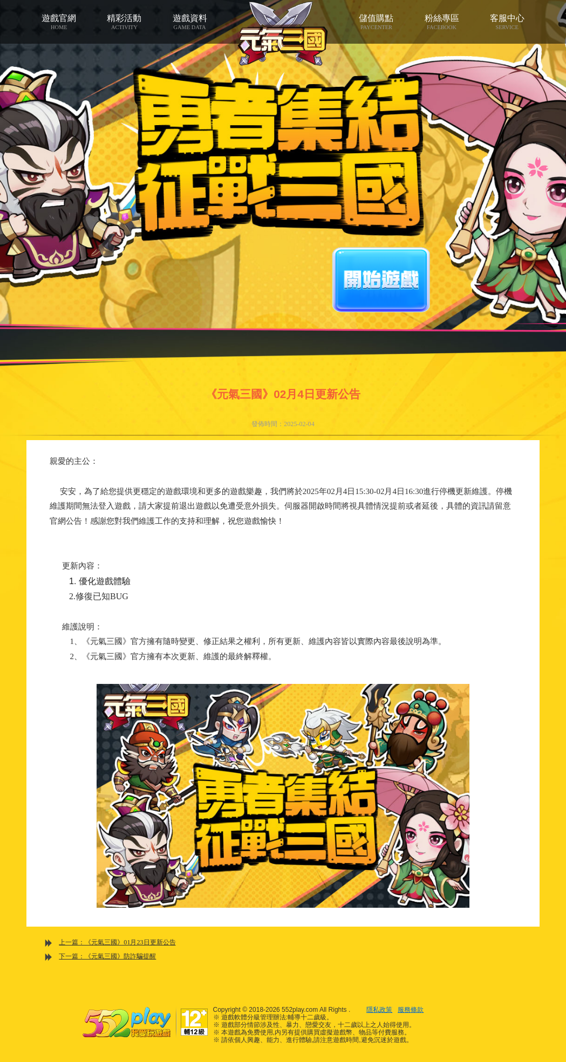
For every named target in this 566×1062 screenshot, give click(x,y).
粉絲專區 (441, 22)
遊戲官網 (59, 22)
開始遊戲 (381, 279)
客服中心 (507, 22)
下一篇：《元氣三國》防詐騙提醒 (107, 956)
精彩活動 (124, 22)
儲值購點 (376, 22)
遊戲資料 (189, 22)
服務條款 (411, 1009)
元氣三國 (283, 33)
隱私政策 (379, 1009)
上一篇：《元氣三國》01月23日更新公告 (117, 942)
